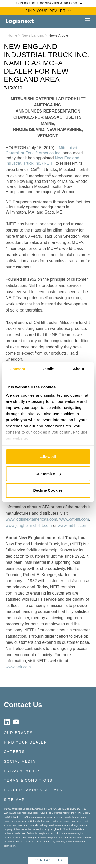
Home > (14, 35)
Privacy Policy (22, 771)
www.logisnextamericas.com (31, 519)
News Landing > (34, 35)
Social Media (19, 761)
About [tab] (78, 369)
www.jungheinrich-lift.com (29, 525)
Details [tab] (48, 369)
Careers (14, 752)
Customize (48, 473)
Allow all (48, 457)
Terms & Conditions (28, 780)
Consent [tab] (17, 369)
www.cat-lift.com (74, 519)
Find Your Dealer (25, 742)
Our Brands (18, 733)
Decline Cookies (48, 490)
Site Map (14, 800)
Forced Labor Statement (35, 790)
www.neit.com (18, 667)
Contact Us (23, 705)
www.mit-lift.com (73, 525)
